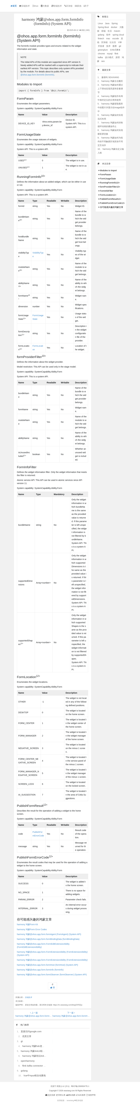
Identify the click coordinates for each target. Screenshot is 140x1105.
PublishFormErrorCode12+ (112, 203)
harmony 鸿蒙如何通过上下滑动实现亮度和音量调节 (110, 89)
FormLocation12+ (107, 195)
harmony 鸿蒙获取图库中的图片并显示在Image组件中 (111, 107)
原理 (117, 57)
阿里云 (59, 1086)
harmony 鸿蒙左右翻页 (112, 81)
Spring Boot (103, 27)
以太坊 (113, 42)
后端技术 (24, 6)
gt (22, 1041)
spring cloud (118, 35)
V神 (120, 42)
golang (24, 1070)
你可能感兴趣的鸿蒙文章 (111, 207)
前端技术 (56, 6)
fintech (101, 38)
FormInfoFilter (106, 191)
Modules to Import (108, 170)
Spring (114, 23)
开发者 (101, 46)
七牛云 (67, 1086)
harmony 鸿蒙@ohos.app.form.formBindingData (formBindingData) (48, 939)
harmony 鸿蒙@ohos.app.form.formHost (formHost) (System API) (47, 965)
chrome (102, 53)
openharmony (28, 1061)
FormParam (105, 174)
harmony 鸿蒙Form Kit (27, 924)
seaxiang (70, 1100)
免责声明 (90, 1095)
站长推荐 (80, 1095)
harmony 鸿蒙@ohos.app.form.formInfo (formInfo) (40, 970)
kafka (100, 57)
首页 (14, 6)
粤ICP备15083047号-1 (80, 1086)
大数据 (45, 6)
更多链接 (78, 1100)
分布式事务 (115, 50)
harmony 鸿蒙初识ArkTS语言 (36, 1056)
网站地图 (70, 1095)
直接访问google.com (31, 1031)
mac (108, 38)
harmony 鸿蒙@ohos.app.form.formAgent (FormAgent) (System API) (49, 934)
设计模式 (109, 57)
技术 (108, 46)
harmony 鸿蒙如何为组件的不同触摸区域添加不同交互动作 (110, 141)
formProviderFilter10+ (109, 187)
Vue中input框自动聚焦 (34, 1075)
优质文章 (26, 1036)
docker (114, 27)
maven (117, 31)
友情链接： (61, 1100)
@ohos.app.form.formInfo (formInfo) (37, 75)
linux (35, 6)
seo (103, 61)
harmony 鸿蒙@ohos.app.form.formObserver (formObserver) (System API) (52, 974)
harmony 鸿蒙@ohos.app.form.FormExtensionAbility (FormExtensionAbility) (52, 960)
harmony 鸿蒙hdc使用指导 (35, 1046)
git (120, 46)
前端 (103, 31)
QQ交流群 (50, 1095)
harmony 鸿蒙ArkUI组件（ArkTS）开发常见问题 (45, 1051)
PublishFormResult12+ (110, 199)
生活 (110, 31)
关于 (86, 6)
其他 (78, 6)
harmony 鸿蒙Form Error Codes (32, 929)
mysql (110, 53)
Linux (100, 23)
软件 (108, 35)
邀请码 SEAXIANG (110, 77)
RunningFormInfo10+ (109, 182)
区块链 (68, 6)
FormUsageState (107, 178)
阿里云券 (60, 1095)
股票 (114, 46)
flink (116, 53)
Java (107, 23)
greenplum (103, 50)
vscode (115, 38)
